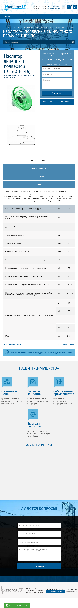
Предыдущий (12, 344)
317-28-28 (66, 59)
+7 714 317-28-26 (40, 6)
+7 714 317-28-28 (40, 8)
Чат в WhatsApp (53, 6)
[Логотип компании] (16, 7)
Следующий (66, 344)
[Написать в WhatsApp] (17, 605)
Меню (7, 16)
